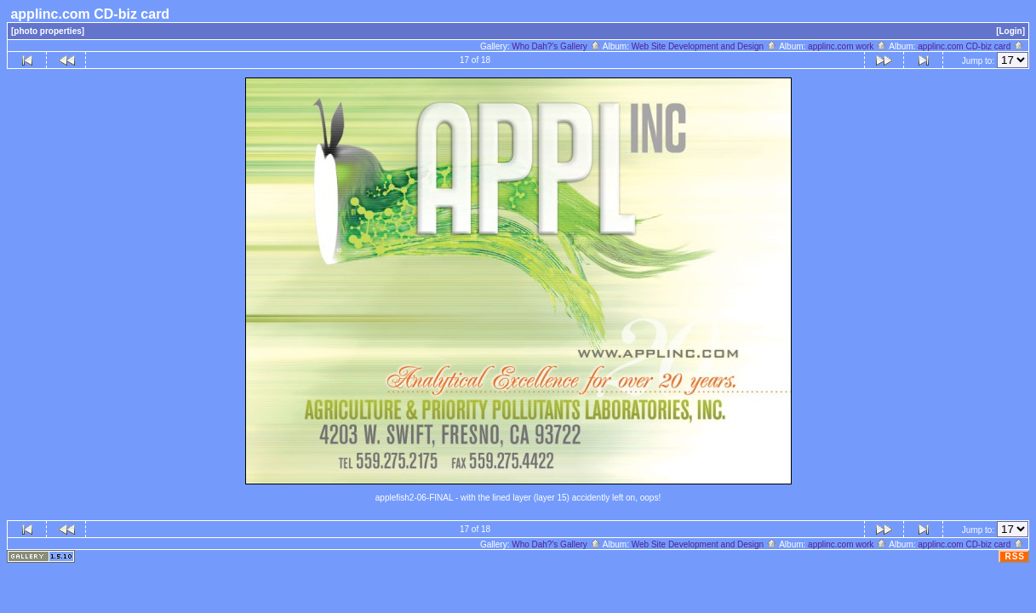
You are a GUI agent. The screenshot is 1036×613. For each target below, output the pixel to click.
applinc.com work (847, 46)
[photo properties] (47, 31)
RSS (1015, 556)
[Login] (1010, 31)
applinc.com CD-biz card (971, 46)
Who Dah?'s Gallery (556, 46)
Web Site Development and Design (704, 46)
